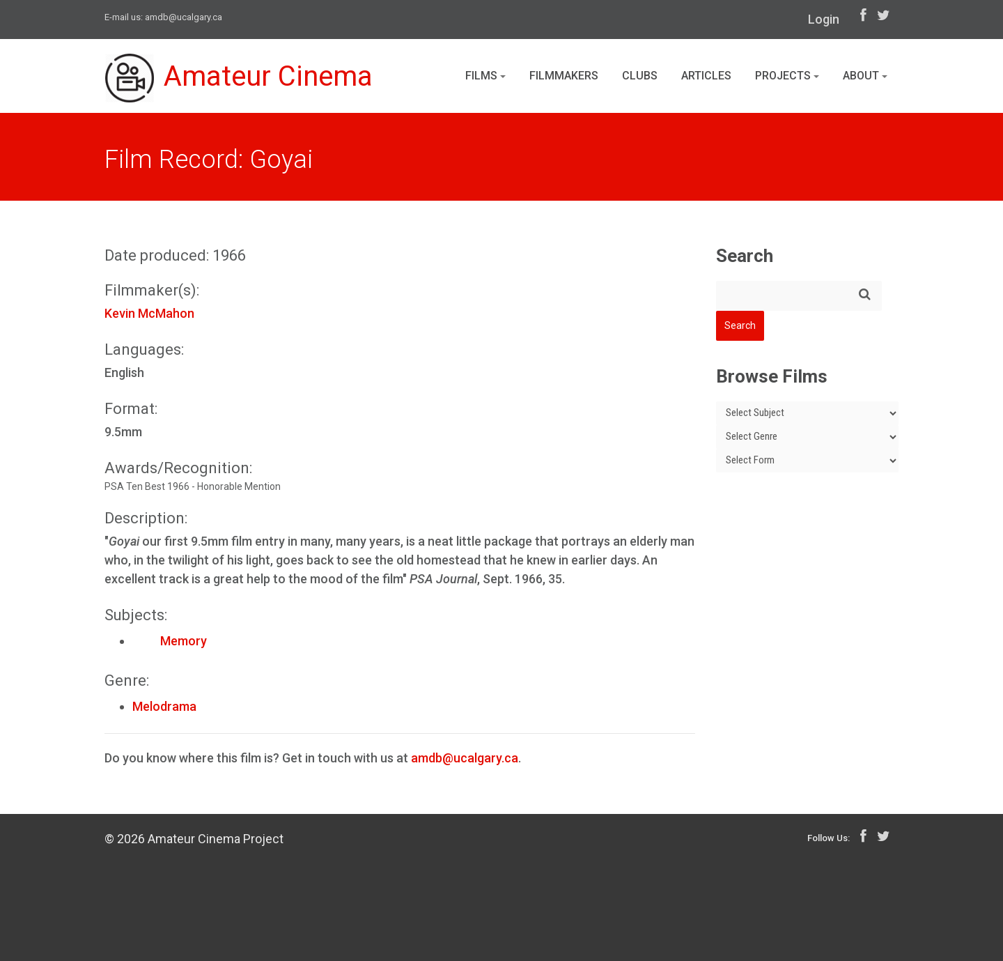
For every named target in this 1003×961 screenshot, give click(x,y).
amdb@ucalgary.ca (183, 17)
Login (823, 19)
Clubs (640, 75)
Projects (787, 75)
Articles (706, 75)
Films (485, 75)
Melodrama (164, 706)
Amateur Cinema (239, 78)
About (865, 75)
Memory (169, 640)
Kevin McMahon (149, 313)
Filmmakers (563, 75)
